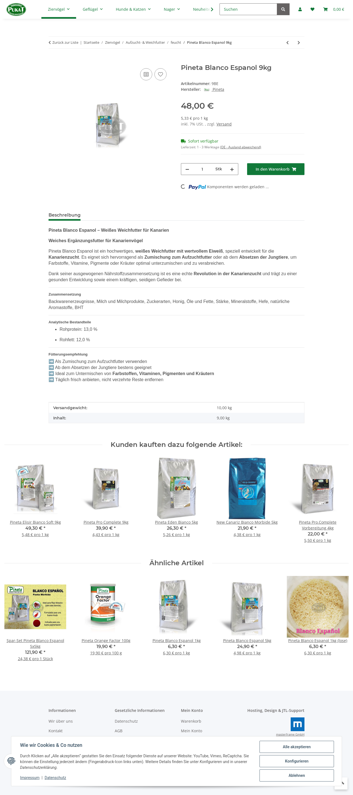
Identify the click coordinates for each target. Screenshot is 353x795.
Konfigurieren (296, 761)
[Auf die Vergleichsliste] (146, 74)
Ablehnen (296, 775)
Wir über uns (61, 721)
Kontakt (56, 730)
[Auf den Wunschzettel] (160, 74)
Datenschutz (55, 778)
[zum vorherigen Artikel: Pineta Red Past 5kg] (287, 42)
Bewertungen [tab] (105, 215)
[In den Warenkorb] (53, 61)
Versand (224, 124)
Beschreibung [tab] (65, 215)
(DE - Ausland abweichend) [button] (240, 147)
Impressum (29, 778)
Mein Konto (191, 730)
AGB (118, 730)
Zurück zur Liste (65, 42)
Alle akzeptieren (297, 747)
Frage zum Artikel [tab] (150, 215)
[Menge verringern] (187, 169)
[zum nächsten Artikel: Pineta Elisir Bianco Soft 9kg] (298, 42)
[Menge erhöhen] (232, 169)
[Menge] (202, 169)
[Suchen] (248, 9)
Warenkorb (191, 721)
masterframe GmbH (290, 734)
